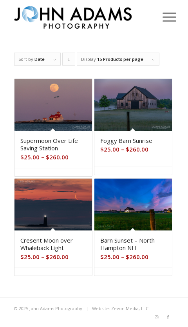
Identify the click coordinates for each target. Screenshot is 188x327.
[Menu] (163, 16)
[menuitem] (163, 16)
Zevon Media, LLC (129, 308)
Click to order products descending (69, 61)
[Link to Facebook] (168, 317)
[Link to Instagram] (156, 317)
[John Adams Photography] (78, 15)
